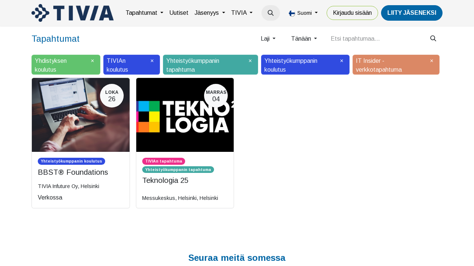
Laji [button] (266, 38)
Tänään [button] (302, 38)
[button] (270, 13)
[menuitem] (144, 13)
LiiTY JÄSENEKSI (411, 13)
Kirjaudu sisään (352, 13)
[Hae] (433, 39)
